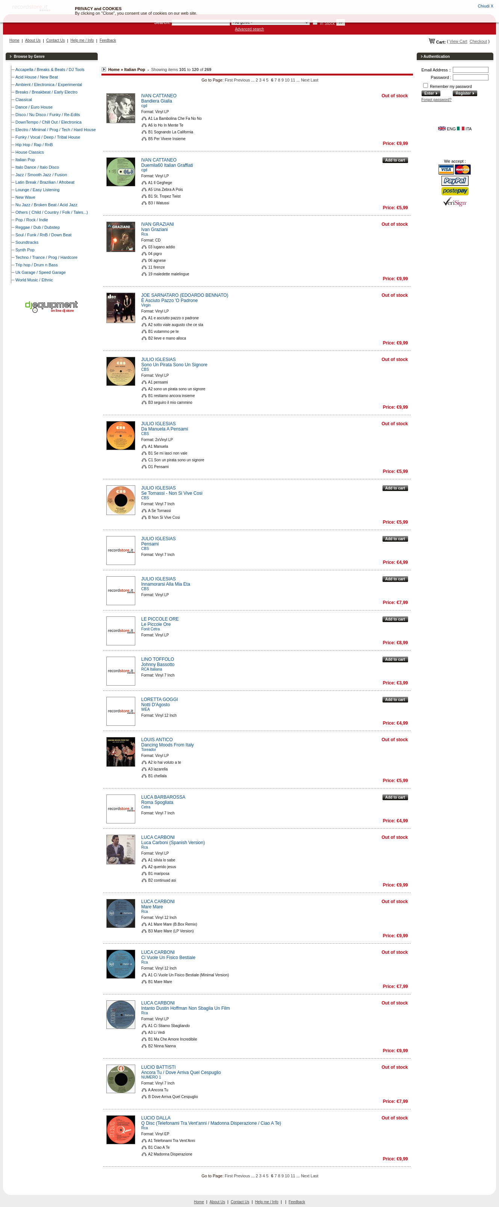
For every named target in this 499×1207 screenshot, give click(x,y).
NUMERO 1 (151, 1077)
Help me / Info (82, 40)
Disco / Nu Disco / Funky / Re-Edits (47, 114)
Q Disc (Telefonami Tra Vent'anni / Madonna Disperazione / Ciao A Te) (211, 1123)
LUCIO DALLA (156, 1118)
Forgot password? (437, 100)
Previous (242, 80)
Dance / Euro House (34, 107)
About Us (33, 40)
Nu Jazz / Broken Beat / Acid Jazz (46, 204)
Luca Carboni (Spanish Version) (173, 842)
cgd (144, 106)
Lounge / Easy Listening (37, 189)
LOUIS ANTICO (157, 739)
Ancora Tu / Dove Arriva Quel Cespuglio (181, 1072)
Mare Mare (152, 906)
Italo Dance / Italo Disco (37, 167)
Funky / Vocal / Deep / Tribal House (47, 137)
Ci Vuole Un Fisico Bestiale (168, 957)
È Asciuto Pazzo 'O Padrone (169, 300)
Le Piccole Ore (156, 624)
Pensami (150, 544)
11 (292, 80)
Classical (23, 99)
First (229, 80)
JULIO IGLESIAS (158, 359)
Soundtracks (26, 242)
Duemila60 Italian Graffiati (167, 165)
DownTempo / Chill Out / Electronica (48, 122)
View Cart (458, 41)
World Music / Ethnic (34, 280)
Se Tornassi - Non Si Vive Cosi (172, 493)
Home (14, 40)
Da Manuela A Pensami (164, 429)
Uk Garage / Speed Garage (40, 272)
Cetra (145, 807)
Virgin (146, 305)
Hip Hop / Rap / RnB (34, 144)
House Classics (29, 152)
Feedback (108, 40)
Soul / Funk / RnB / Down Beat (43, 235)
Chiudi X (485, 6)
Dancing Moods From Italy (167, 745)
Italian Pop (25, 159)
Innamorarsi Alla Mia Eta (165, 584)
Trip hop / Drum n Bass (36, 265)
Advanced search (249, 29)
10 (287, 80)
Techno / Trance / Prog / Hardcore (46, 257)
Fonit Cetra (150, 629)
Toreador (148, 750)
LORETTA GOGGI (159, 699)
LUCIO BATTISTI (158, 1067)
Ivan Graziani (154, 229)
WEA (145, 709)
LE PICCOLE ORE (160, 619)
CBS (145, 369)
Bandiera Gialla (156, 101)
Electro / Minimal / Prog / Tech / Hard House (55, 129)
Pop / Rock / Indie (31, 220)
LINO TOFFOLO (157, 659)
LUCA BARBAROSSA (163, 797)
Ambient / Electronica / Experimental (48, 84)
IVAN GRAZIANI (157, 224)
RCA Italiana (151, 669)
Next (305, 80)
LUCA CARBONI (158, 837)
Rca (144, 234)
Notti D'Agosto (155, 704)
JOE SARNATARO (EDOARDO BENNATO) (184, 295)
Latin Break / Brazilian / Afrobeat (44, 182)
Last (315, 80)
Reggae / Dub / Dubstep (37, 227)
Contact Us (55, 40)
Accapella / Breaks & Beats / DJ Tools (50, 69)
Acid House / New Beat (36, 77)
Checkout (478, 41)
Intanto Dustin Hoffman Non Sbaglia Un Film (185, 1008)
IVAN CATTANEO (159, 95)
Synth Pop (25, 250)
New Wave (25, 197)
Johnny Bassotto (158, 664)
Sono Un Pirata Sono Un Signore (174, 364)
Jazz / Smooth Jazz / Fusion (41, 174)
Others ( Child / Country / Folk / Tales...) (51, 212)
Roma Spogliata (157, 802)
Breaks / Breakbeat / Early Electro (46, 92)
